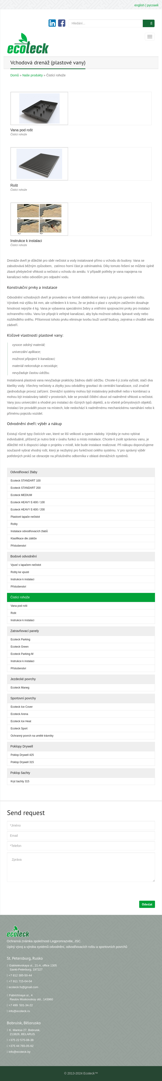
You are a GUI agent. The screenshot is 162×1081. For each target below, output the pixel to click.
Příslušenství (18, 545)
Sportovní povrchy (23, 698)
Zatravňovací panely (24, 631)
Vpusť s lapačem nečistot (26, 564)
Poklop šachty (20, 773)
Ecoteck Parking (20, 639)
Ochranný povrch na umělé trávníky (32, 735)
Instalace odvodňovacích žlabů (29, 531)
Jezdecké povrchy (23, 679)
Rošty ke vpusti (20, 572)
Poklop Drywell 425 (22, 755)
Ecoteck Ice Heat (21, 721)
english (139, 5)
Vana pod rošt (19, 605)
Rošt (13, 613)
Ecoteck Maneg (20, 687)
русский (152, 5)
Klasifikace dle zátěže (24, 538)
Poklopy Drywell (21, 746)
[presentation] (41, 892)
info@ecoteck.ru (19, 1011)
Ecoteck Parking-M (22, 654)
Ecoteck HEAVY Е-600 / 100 (28, 502)
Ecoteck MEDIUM (21, 495)
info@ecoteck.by (19, 1051)
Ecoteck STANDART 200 (26, 487)
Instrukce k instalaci (22, 579)
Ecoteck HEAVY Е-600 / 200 (28, 509)
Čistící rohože (20, 597)
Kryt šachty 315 (20, 781)
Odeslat (147, 904)
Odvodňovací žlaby (23, 472)
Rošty (14, 524)
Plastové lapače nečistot (25, 516)
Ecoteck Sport (19, 728)
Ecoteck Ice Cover (22, 706)
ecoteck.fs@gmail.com (23, 987)
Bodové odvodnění (23, 556)
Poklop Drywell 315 (22, 762)
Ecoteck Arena (19, 714)
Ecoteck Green (19, 646)
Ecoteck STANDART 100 (26, 480)
